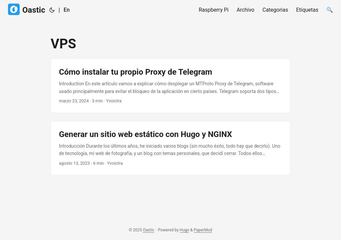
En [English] (67, 10)
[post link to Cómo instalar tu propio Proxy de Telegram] (170, 86)
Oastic (26, 9)
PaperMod (203, 230)
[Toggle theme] (52, 10)
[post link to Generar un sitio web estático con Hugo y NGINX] (170, 148)
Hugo (184, 230)
